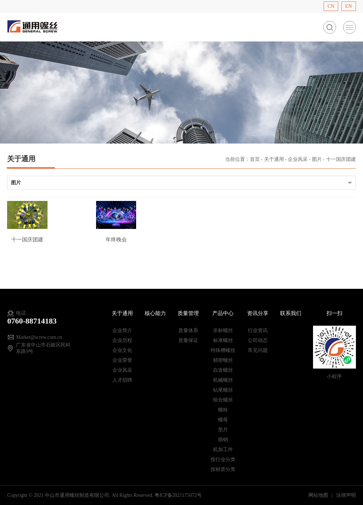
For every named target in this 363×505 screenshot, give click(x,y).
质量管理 (188, 313)
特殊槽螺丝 (223, 350)
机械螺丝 (223, 380)
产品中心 (223, 313)
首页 (255, 159)
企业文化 (122, 350)
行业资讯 (258, 330)
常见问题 (258, 350)
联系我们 (290, 313)
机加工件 (223, 449)
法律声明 (346, 495)
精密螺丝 (223, 360)
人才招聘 (122, 380)
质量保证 (188, 340)
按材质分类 (223, 469)
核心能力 (155, 313)
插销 (223, 439)
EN (348, 6)
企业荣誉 (122, 360)
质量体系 (188, 330)
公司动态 (258, 340)
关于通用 (274, 159)
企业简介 (122, 330)
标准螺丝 (223, 340)
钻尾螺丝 (223, 390)
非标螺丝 (223, 330)
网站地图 (319, 495)
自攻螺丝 (223, 370)
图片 (317, 159)
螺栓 (223, 410)
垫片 (223, 429)
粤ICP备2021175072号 (178, 495)
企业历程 (122, 340)
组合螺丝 (223, 400)
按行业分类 (223, 459)
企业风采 (298, 159)
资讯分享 (257, 313)
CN (331, 6)
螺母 (223, 419)
